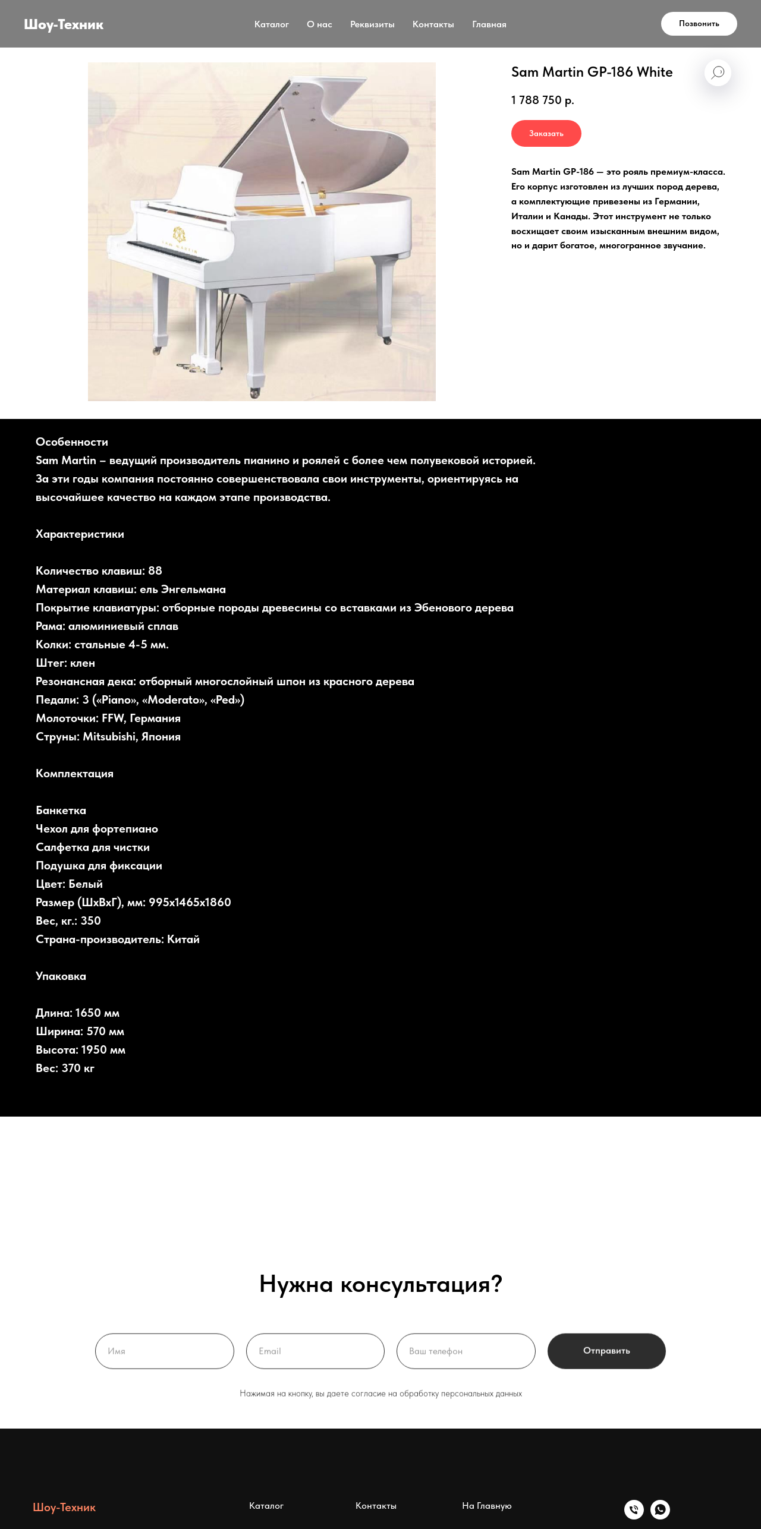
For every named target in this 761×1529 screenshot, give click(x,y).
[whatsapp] (660, 1516)
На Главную (487, 1505)
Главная (489, 24)
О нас (319, 24)
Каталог (266, 1505)
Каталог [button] (271, 24)
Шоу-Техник (64, 1507)
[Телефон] (634, 1516)
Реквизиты (372, 24)
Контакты (433, 24)
